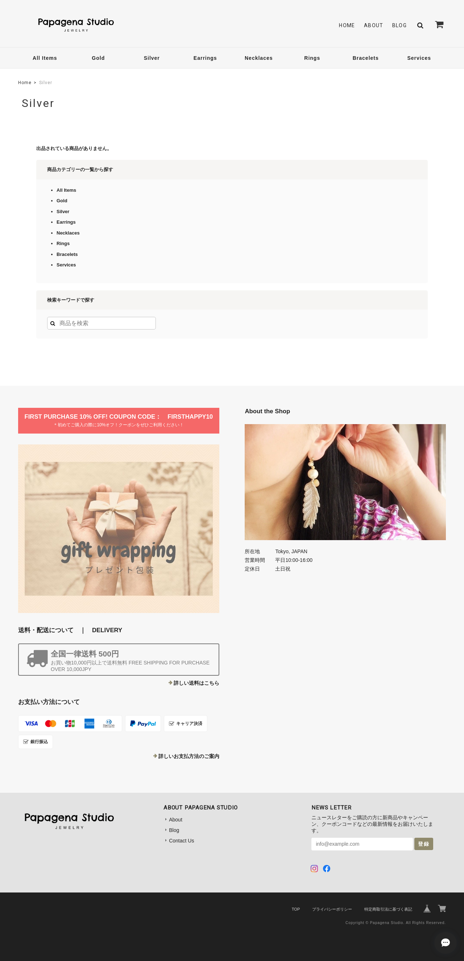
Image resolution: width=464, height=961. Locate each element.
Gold (98, 58)
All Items (45, 58)
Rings (312, 58)
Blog (399, 25)
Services (419, 58)
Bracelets (366, 58)
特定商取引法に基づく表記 (388, 909)
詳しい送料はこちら (196, 683)
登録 (424, 844)
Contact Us (181, 841)
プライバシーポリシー (332, 909)
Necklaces (259, 58)
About (374, 25)
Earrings (205, 58)
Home (347, 25)
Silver (152, 58)
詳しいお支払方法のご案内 (188, 756)
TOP (296, 909)
